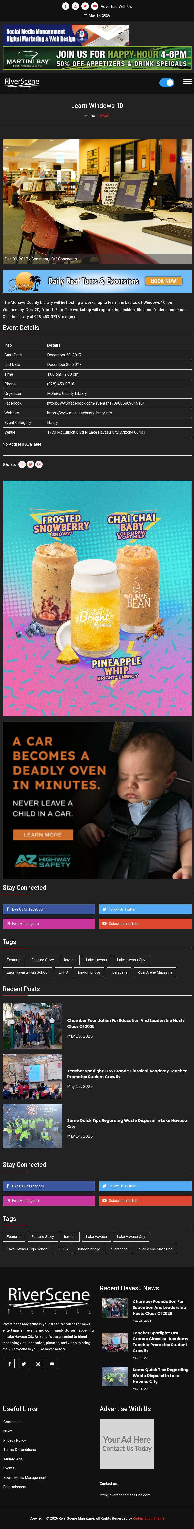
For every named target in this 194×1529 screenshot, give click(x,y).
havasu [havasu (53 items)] (70, 960)
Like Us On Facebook (27, 909)
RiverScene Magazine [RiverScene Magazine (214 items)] (155, 972)
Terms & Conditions (19, 1449)
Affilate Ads (13, 1459)
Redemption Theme (148, 1518)
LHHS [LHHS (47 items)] (63, 972)
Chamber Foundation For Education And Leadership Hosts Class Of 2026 (159, 1307)
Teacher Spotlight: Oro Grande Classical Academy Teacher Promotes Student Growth (160, 1342)
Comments (54, 259)
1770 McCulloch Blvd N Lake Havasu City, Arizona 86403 (96, 432)
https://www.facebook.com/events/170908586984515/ (95, 403)
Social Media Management (24, 1477)
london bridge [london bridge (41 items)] (89, 972)
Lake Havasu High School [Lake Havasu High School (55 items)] (27, 972)
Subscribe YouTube (123, 924)
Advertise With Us (116, 6)
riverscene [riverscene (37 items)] (119, 972)
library (52, 422)
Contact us (12, 1422)
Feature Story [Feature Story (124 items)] (43, 960)
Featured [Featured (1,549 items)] (14, 960)
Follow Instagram (25, 924)
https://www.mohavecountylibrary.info (79, 413)
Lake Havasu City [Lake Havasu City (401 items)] (131, 960)
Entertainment (14, 1487)
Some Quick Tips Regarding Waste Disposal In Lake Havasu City (161, 1376)
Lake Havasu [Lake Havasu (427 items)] (96, 960)
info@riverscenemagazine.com (125, 1495)
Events (8, 1468)
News (8, 1431)
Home (90, 115)
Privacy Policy (14, 1440)
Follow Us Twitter (122, 909)
